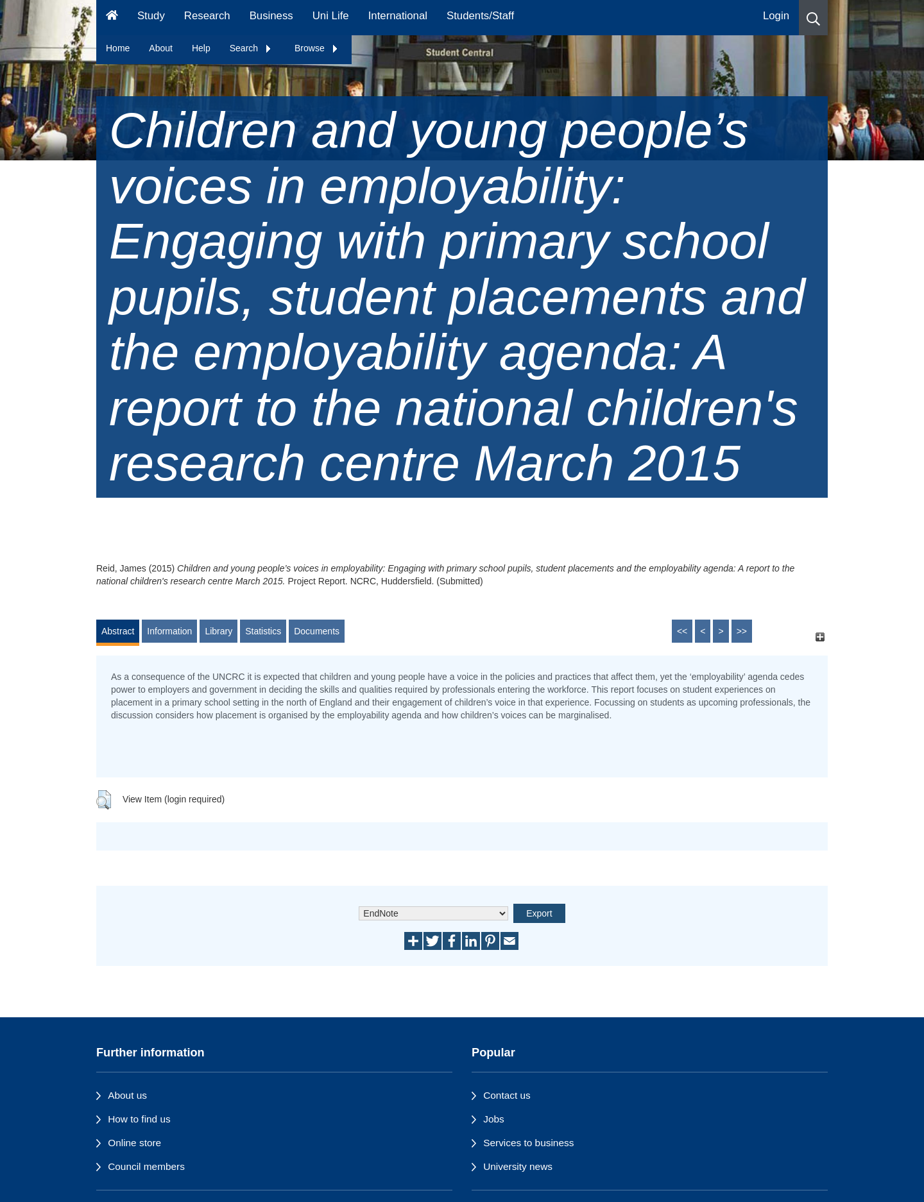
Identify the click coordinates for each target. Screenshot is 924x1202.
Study (151, 16)
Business (271, 16)
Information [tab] (169, 631)
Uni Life (330, 16)
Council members (146, 1166)
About (161, 48)
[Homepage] (112, 17)
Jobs (493, 1118)
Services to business (528, 1142)
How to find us (139, 1118)
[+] (820, 637)
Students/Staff (480, 16)
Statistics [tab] (263, 631)
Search (251, 48)
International (397, 16)
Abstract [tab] (117, 631)
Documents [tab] (316, 631)
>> (742, 631)
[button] (813, 17)
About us (127, 1095)
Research (207, 16)
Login (776, 16)
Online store (134, 1142)
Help (201, 48)
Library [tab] (218, 631)
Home (118, 48)
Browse (317, 48)
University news (517, 1166)
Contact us (507, 1095)
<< (682, 631)
